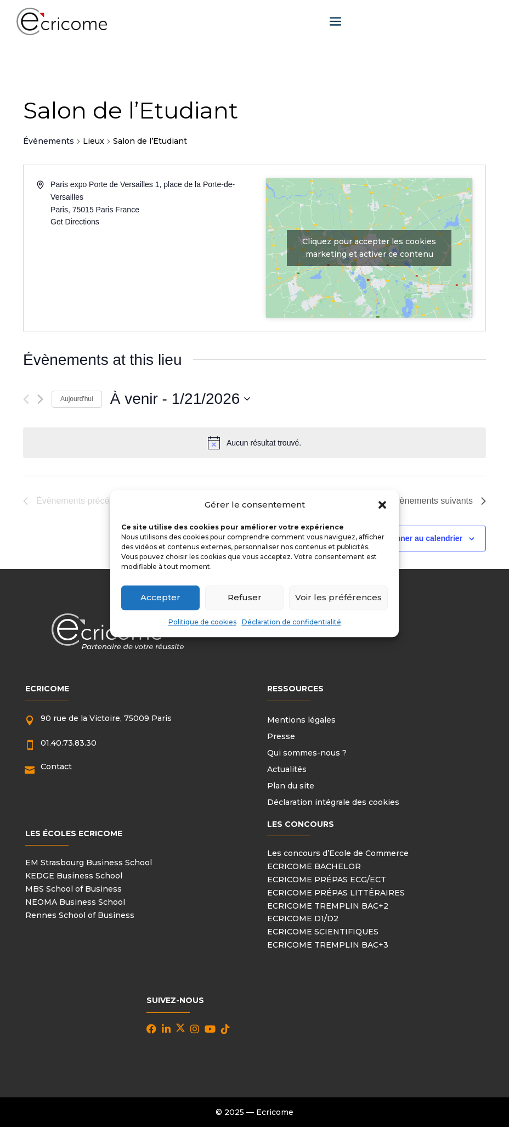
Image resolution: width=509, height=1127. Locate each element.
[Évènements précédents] (26, 399)
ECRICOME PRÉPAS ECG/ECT (326, 879)
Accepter (160, 598)
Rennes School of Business (79, 915)
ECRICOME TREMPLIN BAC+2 (327, 906)
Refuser (245, 598)
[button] (382, 504)
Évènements (48, 141)
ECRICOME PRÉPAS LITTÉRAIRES (336, 893)
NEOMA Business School (75, 902)
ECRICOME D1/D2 (302, 918)
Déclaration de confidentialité (291, 622)
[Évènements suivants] (40, 399)
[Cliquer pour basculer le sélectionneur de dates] (180, 399)
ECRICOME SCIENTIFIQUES (322, 932)
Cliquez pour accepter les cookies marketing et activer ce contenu (369, 247)
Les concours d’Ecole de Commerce (338, 853)
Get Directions (74, 221)
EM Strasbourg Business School (88, 862)
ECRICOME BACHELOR (314, 866)
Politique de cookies (202, 622)
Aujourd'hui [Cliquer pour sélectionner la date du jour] (76, 399)
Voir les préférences (338, 598)
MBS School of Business (73, 889)
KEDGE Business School (73, 876)
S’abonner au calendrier (419, 538)
